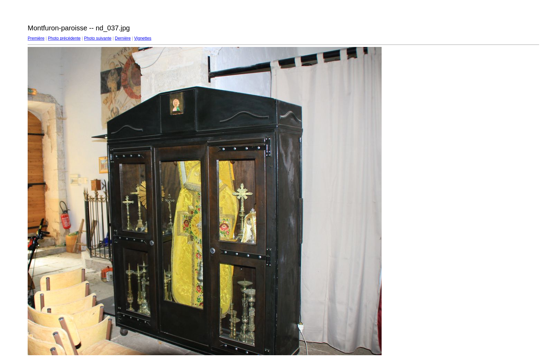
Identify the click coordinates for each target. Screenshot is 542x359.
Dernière (123, 38)
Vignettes (142, 38)
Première (36, 38)
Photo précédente (64, 38)
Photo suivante (97, 38)
